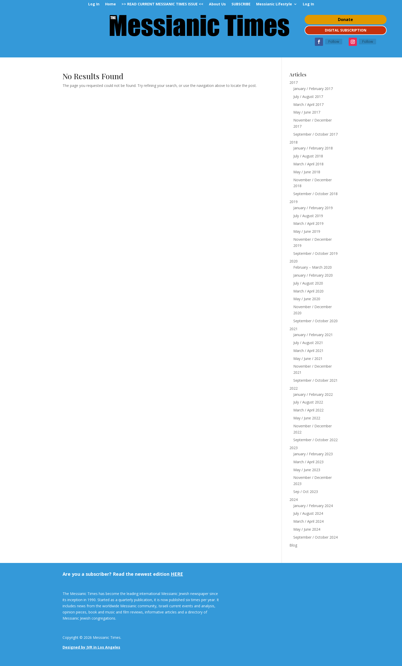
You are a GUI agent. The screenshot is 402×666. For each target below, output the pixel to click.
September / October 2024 (315, 537)
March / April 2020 (308, 291)
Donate (345, 19)
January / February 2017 (313, 88)
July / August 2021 (308, 342)
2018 (293, 142)
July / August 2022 (308, 402)
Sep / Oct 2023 (305, 491)
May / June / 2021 (308, 358)
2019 (293, 201)
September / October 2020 (315, 320)
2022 (293, 388)
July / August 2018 (308, 156)
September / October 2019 (315, 253)
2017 (293, 82)
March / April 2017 (308, 104)
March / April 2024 (308, 521)
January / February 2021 (313, 334)
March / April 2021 (308, 350)
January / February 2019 (313, 207)
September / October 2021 (315, 380)
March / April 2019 (308, 223)
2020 (293, 261)
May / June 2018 (306, 171)
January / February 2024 (313, 505)
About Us (217, 4)
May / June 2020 (306, 298)
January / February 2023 (313, 453)
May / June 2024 (306, 529)
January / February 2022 (313, 394)
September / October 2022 (315, 439)
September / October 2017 (315, 134)
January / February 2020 (313, 275)
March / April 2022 (308, 410)
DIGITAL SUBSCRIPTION (345, 30)
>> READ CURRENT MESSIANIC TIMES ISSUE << (162, 4)
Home (110, 4)
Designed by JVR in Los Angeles (91, 647)
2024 (293, 499)
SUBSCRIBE (241, 4)
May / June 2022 (306, 418)
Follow (333, 41)
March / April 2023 (308, 461)
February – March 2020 (312, 267)
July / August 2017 (308, 96)
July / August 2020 (308, 283)
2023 (293, 447)
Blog (293, 545)
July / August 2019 (308, 215)
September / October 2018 (315, 193)
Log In (93, 4)
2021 (293, 328)
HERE (177, 574)
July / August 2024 (308, 513)
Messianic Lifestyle (274, 4)
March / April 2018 (308, 164)
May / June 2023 (306, 469)
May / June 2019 (306, 231)
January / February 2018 (313, 148)
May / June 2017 (306, 112)
